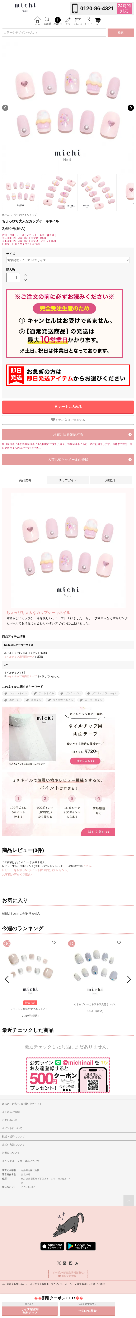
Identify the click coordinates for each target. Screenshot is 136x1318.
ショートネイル (18, 693)
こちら (87, 866)
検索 (121, 32)
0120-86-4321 (97, 8)
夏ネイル (36, 700)
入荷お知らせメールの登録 (68, 459)
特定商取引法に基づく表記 (91, 1284)
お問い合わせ (21, 1284)
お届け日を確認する (68, 434)
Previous (5, 108)
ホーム (6, 214)
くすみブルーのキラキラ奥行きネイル (95, 1004)
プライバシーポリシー (62, 1284)
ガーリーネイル (93, 700)
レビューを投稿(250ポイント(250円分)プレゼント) (35, 870)
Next (131, 108)
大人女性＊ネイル (63, 700)
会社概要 (6, 1284)
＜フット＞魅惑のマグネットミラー (30, 1009)
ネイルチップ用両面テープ (19, 656)
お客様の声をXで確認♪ (17, 874)
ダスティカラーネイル (104, 693)
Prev (7, 979)
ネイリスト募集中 (39, 1284)
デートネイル (46, 693)
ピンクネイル (72, 693)
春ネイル (14, 700)
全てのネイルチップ (25, 214)
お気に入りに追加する (68, 420)
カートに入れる (70, 407)
